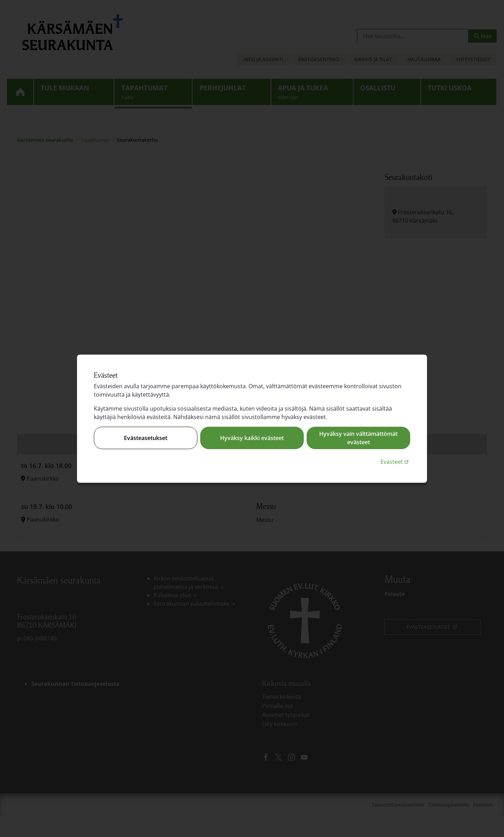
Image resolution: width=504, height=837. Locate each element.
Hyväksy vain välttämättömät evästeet (358, 438)
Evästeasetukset (145, 438)
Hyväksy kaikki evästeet (252, 438)
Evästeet (395, 462)
